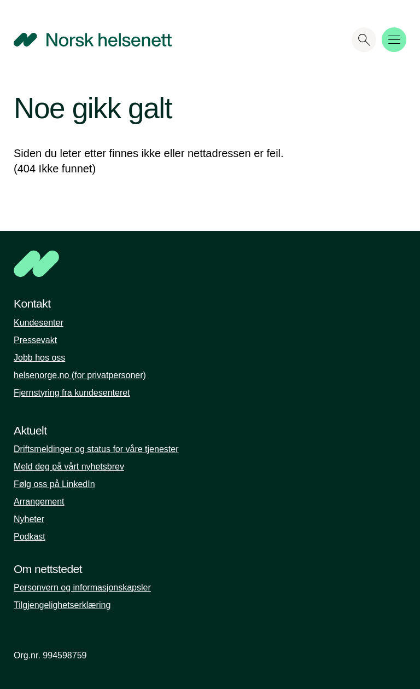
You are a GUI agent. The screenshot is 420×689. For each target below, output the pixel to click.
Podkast (29, 536)
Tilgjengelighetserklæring (62, 605)
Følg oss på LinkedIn (54, 484)
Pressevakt (35, 340)
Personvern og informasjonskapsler (82, 587)
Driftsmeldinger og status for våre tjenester (96, 449)
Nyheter (29, 519)
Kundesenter (38, 322)
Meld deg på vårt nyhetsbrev (69, 466)
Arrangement (39, 501)
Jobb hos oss (39, 357)
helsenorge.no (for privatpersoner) (80, 375)
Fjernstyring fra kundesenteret (72, 392)
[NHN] (169, 263)
